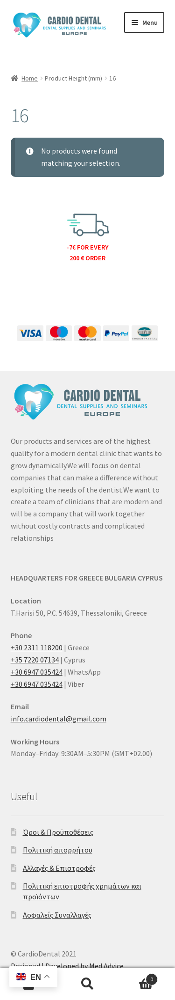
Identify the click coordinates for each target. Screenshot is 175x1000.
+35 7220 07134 (35, 659)
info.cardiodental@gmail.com (58, 718)
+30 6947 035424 (37, 671)
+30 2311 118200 (37, 647)
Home (29, 78)
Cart (137, 977)
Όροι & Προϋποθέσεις (58, 832)
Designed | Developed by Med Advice (67, 966)
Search (87, 984)
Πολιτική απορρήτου (57, 849)
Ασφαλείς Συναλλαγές (57, 914)
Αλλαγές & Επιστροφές (59, 868)
